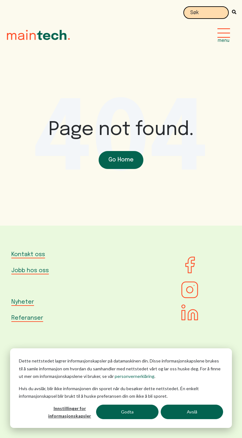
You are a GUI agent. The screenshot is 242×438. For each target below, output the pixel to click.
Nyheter (22, 302)
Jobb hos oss (30, 270)
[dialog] (121, 388)
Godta (127, 411)
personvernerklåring (134, 376)
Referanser (27, 318)
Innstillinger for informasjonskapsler (69, 412)
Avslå (192, 411)
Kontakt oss (28, 254)
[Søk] (232, 12)
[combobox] (206, 12)
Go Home (121, 160)
